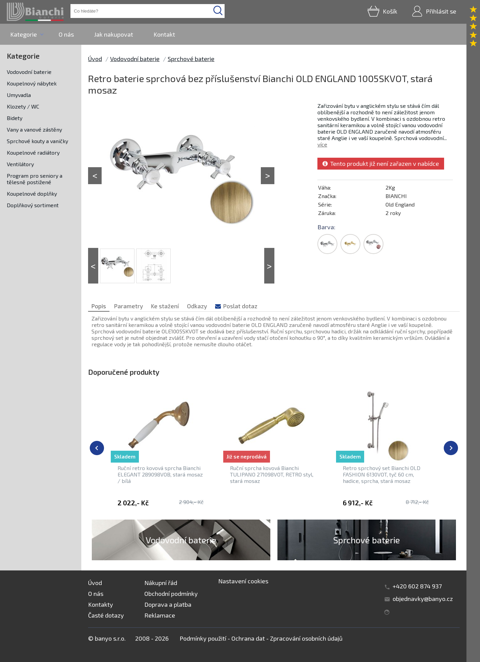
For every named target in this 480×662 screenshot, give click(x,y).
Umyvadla (19, 95)
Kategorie (23, 34)
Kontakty (100, 604)
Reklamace (159, 615)
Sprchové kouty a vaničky (37, 141)
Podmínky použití (203, 638)
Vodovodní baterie (29, 72)
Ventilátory (20, 164)
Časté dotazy (106, 615)
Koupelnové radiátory (33, 152)
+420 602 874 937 (417, 586)
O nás (66, 34)
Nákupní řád (160, 582)
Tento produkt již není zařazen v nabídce (380, 163)
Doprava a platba (167, 604)
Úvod (95, 58)
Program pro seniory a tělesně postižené (34, 178)
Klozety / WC (23, 106)
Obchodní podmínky (171, 593)
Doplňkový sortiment (33, 205)
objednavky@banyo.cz (423, 598)
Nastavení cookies (243, 581)
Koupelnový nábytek (32, 83)
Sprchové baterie (191, 58)
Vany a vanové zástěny (34, 129)
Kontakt (164, 34)
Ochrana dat (248, 638)
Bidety (14, 118)
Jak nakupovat (113, 34)
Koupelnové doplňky (32, 193)
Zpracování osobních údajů (306, 638)
